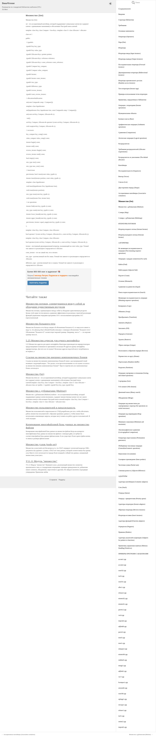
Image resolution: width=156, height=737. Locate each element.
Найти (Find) (122, 264)
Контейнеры (122, 165)
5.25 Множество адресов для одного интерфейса (53, 340)
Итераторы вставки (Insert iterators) (130, 515)
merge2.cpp (122, 665)
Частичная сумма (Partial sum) (128, 465)
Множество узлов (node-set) (41, 444)
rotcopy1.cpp (122, 705)
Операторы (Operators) (126, 36)
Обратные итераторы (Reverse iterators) (131, 510)
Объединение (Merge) (125, 398)
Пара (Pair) (122, 42)
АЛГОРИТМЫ (123, 243)
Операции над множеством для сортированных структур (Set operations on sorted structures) (132, 406)
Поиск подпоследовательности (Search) (131, 292)
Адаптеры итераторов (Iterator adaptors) (131, 504)
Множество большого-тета (40, 323)
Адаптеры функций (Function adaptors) (131, 521)
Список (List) (122, 182)
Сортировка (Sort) (124, 381)
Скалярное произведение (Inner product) (132, 459)
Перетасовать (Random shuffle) (128, 362)
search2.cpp (122, 570)
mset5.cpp (121, 637)
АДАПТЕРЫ (122, 476)
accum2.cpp (122, 565)
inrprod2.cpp (122, 621)
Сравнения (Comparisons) (127, 132)
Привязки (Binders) (124, 532)
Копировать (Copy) (124, 306)
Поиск (135, 2)
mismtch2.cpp (122, 598)
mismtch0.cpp (122, 654)
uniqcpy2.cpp (122, 649)
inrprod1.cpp (122, 727)
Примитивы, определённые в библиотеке (132, 100)
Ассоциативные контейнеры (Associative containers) (19, 734)
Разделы (62, 480)
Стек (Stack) (122, 487)
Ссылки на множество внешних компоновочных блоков (56, 357)
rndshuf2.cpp (122, 660)
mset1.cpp (121, 643)
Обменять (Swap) (124, 311)
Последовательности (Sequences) (129, 171)
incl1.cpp (121, 716)
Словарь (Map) (123, 212)
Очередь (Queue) (124, 493)
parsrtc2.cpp (122, 610)
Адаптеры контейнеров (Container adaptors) (133, 482)
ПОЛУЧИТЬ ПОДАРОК (38, 283)
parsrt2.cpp (122, 632)
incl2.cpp (121, 576)
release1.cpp (122, 710)
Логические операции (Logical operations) (132, 138)
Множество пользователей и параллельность (50, 407)
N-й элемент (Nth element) (127, 387)
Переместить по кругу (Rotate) (128, 356)
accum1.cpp (122, 559)
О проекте (53, 480)
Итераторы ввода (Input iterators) (129, 53)
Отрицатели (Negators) (126, 526)
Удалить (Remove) (124, 339)
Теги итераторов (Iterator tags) (128, 88)
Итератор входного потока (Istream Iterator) (133, 229)
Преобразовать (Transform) (127, 317)
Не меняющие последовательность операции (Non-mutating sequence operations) (130, 251)
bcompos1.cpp (123, 682)
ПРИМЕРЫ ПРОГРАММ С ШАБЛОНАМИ (133, 554)
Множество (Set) (35, 374)
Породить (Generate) (125, 334)
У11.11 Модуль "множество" (41, 461)
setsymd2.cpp (122, 688)
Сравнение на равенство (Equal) (129, 287)
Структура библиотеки (126, 20)
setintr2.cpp (122, 721)
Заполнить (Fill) (123, 328)
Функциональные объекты (127, 113)
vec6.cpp (121, 615)
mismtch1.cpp (122, 604)
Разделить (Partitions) (125, 367)
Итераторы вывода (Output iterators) (130, 59)
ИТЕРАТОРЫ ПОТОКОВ (127, 223)
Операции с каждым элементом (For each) (132, 259)
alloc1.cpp (121, 587)
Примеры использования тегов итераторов (132, 94)
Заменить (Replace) (124, 323)
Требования (122, 25)
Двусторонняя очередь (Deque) (128, 188)
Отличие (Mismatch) (125, 281)
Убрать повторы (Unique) (126, 345)
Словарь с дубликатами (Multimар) (130, 218)
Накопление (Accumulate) (127, 454)
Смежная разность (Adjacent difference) (131, 470)
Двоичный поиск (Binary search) (129, 392)
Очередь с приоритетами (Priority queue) (132, 498)
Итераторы (122, 48)
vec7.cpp (121, 677)
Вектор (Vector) (123, 176)
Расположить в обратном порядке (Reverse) (133, 351)
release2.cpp (122, 593)
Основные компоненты (126, 31)
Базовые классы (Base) (126, 119)
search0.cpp (122, 693)
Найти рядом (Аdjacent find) (127, 270)
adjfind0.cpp (122, 626)
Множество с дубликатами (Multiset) (130, 207)
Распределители (123, 144)
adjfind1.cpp (122, 671)
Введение (121, 14)
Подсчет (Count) (123, 275)
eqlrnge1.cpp (122, 699)
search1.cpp (122, 582)
